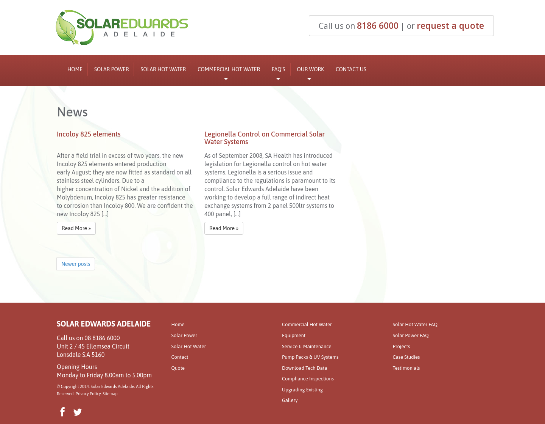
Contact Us (351, 69)
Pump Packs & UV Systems (310, 357)
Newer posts (75, 264)
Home (75, 69)
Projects (401, 346)
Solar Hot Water (163, 69)
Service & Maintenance (307, 346)
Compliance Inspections (308, 379)
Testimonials (406, 368)
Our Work (310, 71)
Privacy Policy (88, 393)
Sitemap (110, 393)
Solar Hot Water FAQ (415, 324)
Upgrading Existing (302, 390)
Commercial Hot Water (229, 71)
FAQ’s (278, 71)
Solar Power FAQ (411, 335)
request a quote (450, 25)
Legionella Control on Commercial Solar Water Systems (264, 138)
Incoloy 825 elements (89, 134)
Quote (178, 368)
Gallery (289, 400)
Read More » (76, 228)
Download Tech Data (304, 368)
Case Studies (406, 357)
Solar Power (111, 69)
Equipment (293, 335)
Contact (179, 357)
